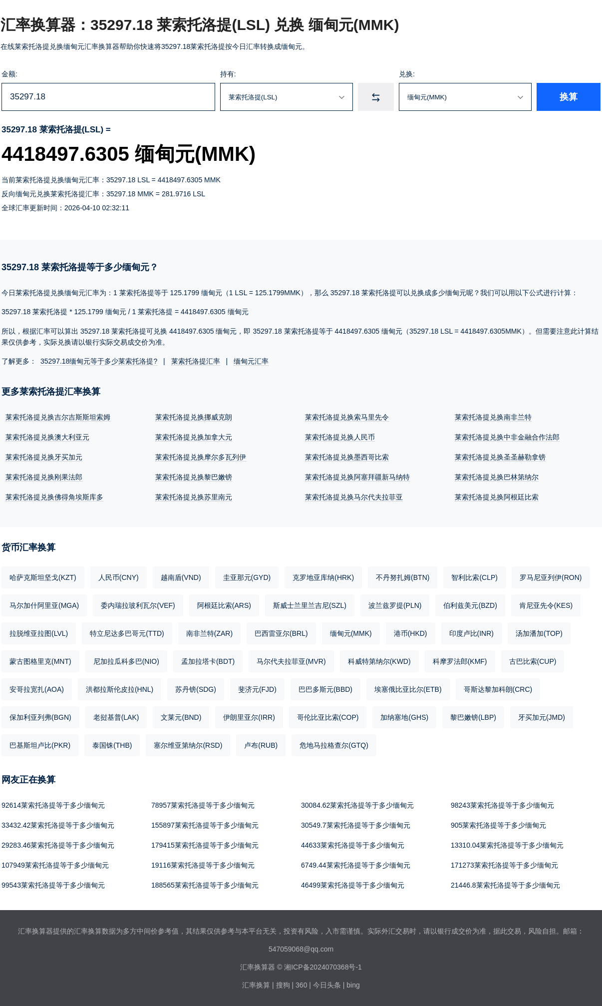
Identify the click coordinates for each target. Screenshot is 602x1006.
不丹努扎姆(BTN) (402, 577)
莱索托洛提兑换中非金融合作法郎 (507, 437)
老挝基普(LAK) (116, 717)
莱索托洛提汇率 (195, 361)
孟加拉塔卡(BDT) (208, 661)
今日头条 (327, 985)
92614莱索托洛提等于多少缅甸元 (53, 805)
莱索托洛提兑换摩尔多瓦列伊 (200, 457)
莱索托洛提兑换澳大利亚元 (47, 437)
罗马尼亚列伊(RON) (551, 577)
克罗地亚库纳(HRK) (323, 577)
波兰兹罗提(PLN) (395, 605)
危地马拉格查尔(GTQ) (334, 745)
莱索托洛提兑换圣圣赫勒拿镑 (500, 457)
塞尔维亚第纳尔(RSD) (188, 745)
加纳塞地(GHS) (404, 717)
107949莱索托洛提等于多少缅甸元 (55, 865)
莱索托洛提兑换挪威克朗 (193, 417)
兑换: (407, 74)
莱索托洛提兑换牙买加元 (43, 457)
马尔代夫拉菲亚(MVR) (291, 661)
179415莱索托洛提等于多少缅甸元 (205, 845)
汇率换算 (256, 985)
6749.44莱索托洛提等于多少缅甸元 (355, 865)
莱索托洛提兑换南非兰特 (493, 417)
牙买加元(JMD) (541, 717)
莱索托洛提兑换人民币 (340, 437)
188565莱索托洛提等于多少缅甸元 (205, 885)
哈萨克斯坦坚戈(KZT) (42, 577)
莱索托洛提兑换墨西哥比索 (347, 457)
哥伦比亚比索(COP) (328, 717)
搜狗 (283, 985)
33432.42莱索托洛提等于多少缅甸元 (57, 825)
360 (301, 985)
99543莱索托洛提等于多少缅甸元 (53, 885)
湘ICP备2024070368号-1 (323, 967)
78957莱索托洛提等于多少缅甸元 (203, 805)
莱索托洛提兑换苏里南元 (193, 497)
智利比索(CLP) (474, 577)
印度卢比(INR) (471, 633)
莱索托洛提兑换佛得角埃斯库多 (54, 497)
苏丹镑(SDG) (195, 689)
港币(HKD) (410, 633)
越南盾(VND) (181, 577)
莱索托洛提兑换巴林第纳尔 (497, 477)
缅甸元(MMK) (351, 633)
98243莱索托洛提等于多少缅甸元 (502, 805)
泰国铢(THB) (112, 745)
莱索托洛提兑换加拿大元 (193, 437)
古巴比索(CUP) (533, 661)
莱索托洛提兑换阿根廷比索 (497, 497)
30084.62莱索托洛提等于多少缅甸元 (357, 805)
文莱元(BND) (181, 717)
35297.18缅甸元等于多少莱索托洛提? (98, 361)
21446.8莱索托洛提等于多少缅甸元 (505, 885)
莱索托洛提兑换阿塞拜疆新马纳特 (357, 477)
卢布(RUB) (261, 745)
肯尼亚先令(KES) (546, 605)
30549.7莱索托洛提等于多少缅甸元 (355, 825)
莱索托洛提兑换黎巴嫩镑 (193, 477)
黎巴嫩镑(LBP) (473, 717)
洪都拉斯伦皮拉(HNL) (119, 689)
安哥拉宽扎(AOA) (36, 689)
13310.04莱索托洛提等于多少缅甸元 (507, 845)
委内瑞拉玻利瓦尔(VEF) (138, 605)
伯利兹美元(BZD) (470, 605)
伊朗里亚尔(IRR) (249, 717)
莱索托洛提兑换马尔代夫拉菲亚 (354, 497)
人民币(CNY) (118, 577)
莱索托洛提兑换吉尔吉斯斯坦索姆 (57, 417)
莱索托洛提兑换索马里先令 (347, 417)
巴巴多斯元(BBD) (325, 689)
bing (352, 985)
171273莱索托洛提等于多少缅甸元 (504, 865)
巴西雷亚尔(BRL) (281, 633)
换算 (569, 97)
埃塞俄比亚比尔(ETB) (408, 689)
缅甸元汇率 (251, 361)
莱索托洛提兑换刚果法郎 (43, 477)
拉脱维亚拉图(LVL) (38, 633)
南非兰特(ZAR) (209, 633)
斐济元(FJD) (257, 689)
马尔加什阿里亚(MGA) (44, 605)
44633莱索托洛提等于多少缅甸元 (352, 845)
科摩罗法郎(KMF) (460, 661)
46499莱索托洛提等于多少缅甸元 (352, 885)
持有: (228, 74)
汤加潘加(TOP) (539, 633)
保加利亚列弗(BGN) (40, 717)
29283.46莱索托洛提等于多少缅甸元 (57, 845)
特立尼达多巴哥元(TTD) (127, 633)
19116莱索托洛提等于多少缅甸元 (203, 865)
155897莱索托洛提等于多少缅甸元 (205, 825)
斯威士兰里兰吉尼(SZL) (309, 605)
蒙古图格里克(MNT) (40, 661)
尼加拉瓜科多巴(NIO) (126, 661)
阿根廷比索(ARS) (224, 605)
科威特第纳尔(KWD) (379, 661)
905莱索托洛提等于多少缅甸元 (498, 825)
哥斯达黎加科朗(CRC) (498, 689)
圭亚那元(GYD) (247, 577)
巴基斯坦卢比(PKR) (39, 745)
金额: (9, 74)
